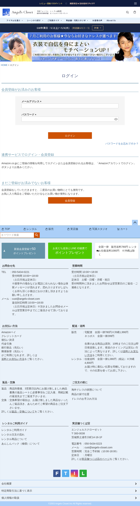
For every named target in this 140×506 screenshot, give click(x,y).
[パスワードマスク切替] (115, 119)
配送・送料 (78, 326)
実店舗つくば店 (81, 423)
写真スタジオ (98, 228)
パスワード (30, 114)
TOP (5, 228)
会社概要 (6, 483)
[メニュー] (135, 3)
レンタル (30, 228)
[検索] (127, 12)
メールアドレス (32, 101)
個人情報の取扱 (10, 497)
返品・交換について (23, 411)
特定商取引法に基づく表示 (16, 490)
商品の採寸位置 (80, 394)
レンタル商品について (14, 439)
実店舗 (72, 228)
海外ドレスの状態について (86, 389)
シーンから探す (35, 20)
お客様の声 (97, 20)
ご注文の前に (80, 382)
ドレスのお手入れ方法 (84, 398)
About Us (111, 20)
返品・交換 (8, 382)
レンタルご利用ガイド (15, 423)
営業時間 (77, 265)
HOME (4, 65)
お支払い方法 (10, 326)
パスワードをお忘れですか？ (122, 143)
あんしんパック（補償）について (20, 443)
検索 (37, 235)
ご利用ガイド (55, 20)
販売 (49, 228)
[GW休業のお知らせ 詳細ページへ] (70, 27)
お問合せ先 (8, 265)
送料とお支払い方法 (12, 359)
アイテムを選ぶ (15, 20)
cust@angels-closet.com (26, 298)
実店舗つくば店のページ (96, 458)
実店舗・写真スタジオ (77, 20)
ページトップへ (135, 223)
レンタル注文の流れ (12, 434)
